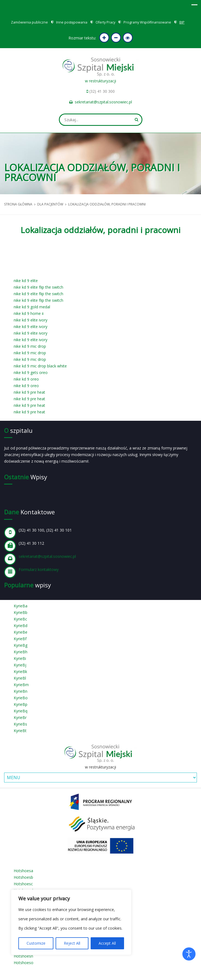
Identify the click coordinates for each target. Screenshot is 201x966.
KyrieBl (20, 678)
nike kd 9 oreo (26, 379)
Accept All (107, 943)
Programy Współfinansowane (147, 22)
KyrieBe (20, 632)
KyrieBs (20, 724)
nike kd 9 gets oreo (31, 372)
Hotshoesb (23, 877)
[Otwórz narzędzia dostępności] (189, 954)
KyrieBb (20, 612)
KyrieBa (20, 605)
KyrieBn (20, 691)
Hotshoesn (23, 956)
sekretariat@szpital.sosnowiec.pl (103, 102)
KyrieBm (21, 684)
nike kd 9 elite (26, 280)
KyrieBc (20, 619)
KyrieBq (20, 710)
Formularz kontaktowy (39, 569)
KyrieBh (20, 651)
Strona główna (18, 204)
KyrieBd (20, 625)
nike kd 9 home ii (29, 313)
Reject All (72, 943)
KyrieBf (20, 638)
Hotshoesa (23, 870)
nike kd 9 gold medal (32, 306)
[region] (71, 922)
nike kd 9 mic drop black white (40, 366)
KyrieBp (20, 704)
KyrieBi (20, 658)
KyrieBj (20, 665)
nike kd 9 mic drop (30, 346)
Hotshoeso (23, 962)
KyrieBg (20, 645)
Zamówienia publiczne (29, 22)
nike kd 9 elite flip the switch (38, 287)
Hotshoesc (23, 883)
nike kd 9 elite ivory (30, 320)
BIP (182, 22)
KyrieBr (20, 717)
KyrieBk (20, 671)
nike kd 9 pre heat (29, 392)
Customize (36, 943)
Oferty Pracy (105, 22)
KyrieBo (21, 697)
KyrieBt (20, 730)
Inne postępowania (71, 22)
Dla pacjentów (50, 204)
